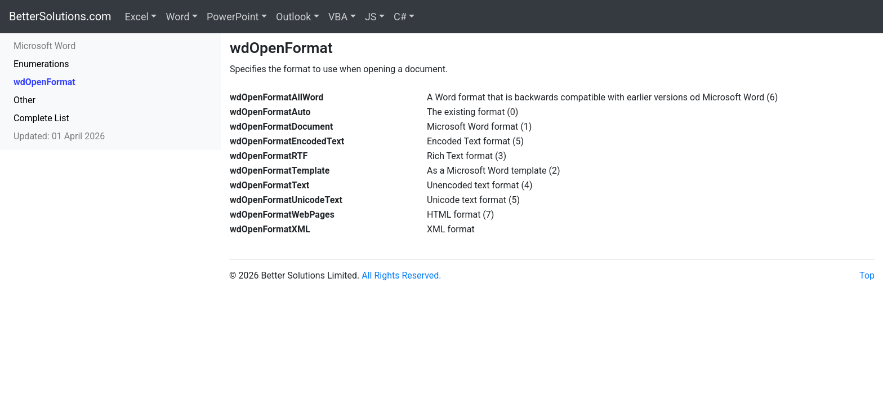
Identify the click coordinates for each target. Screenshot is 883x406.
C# (400, 17)
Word (177, 17)
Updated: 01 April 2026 (59, 136)
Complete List (41, 118)
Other (24, 100)
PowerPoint (232, 17)
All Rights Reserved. (401, 275)
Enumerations (41, 64)
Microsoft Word (44, 46)
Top (867, 275)
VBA (337, 17)
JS (371, 17)
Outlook (293, 17)
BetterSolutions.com (60, 16)
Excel (137, 17)
